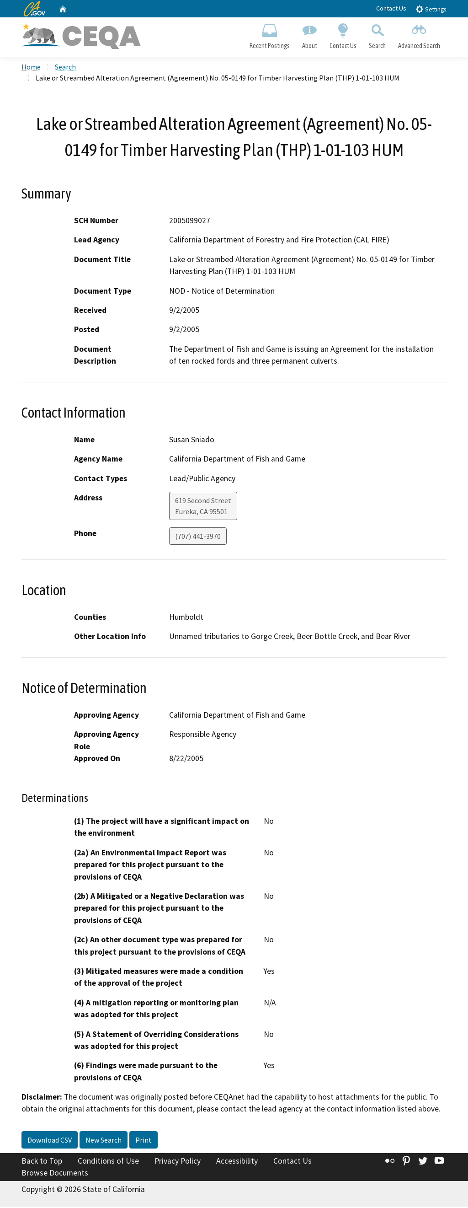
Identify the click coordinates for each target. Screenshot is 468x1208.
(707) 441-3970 (198, 537)
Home (31, 68)
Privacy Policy (177, 1162)
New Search (103, 1141)
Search (377, 35)
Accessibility (237, 1162)
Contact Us (391, 8)
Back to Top (41, 1162)
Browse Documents (54, 1174)
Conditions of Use (108, 1162)
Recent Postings (269, 35)
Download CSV (49, 1141)
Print (143, 1141)
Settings (430, 9)
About (309, 35)
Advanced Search (419, 35)
